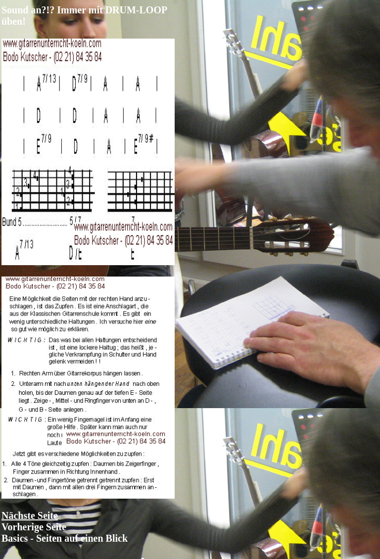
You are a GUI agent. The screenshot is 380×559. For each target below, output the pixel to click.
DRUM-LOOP (136, 9)
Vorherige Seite (33, 526)
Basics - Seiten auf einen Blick (64, 538)
